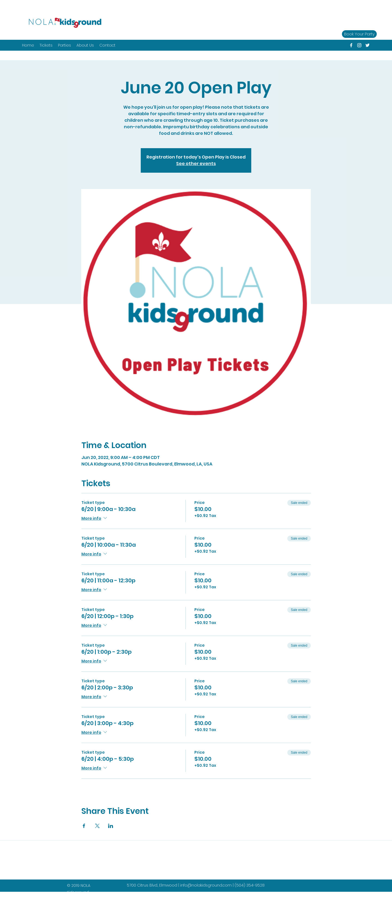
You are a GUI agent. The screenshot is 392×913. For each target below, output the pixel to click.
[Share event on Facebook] (84, 826)
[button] (64, 45)
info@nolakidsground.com (206, 885)
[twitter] (367, 45)
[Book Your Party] (359, 34)
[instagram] (359, 45)
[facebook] (351, 45)
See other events (196, 163)
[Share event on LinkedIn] (110, 826)
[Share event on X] (97, 826)
